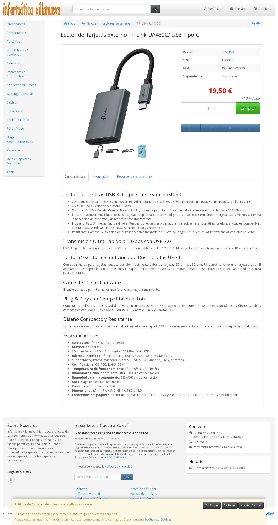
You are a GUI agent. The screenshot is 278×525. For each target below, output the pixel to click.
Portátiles (13, 41)
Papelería (13, 150)
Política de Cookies (158, 519)
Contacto (239, 9)
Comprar (247, 108)
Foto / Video (15, 128)
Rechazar (229, 505)
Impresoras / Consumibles (16, 74)
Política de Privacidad (116, 457)
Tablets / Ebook (18, 120)
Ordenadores (16, 24)
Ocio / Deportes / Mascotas (19, 161)
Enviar (127, 477)
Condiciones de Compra (91, 498)
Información (101, 176)
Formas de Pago (142, 498)
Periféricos (14, 111)
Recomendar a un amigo (134, 176)
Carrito (262, 9)
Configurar (211, 505)
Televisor (13, 63)
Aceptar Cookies (251, 505)
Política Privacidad (87, 493)
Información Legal (143, 489)
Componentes (17, 33)
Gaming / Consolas (20, 94)
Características (75, 176)
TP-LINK (228, 52)
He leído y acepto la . (106, 466)
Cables (11, 102)
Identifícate (213, 9)
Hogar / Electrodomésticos (20, 139)
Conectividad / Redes (21, 85)
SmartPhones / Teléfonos (17, 52)
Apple (11, 172)
